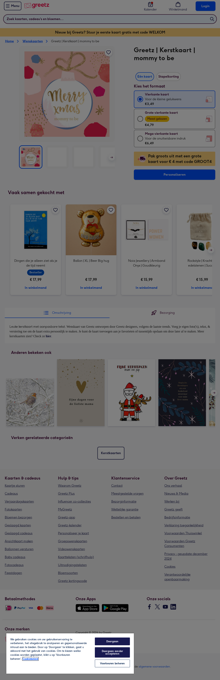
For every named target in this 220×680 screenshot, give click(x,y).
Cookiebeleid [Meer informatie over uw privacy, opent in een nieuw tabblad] (30, 658)
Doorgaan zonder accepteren (112, 652)
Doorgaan (112, 641)
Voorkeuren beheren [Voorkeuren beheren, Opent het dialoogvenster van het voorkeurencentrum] (112, 663)
